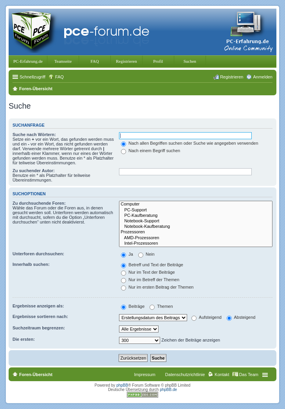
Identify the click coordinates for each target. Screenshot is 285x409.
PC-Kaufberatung (196, 215)
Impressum (144, 374)
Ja (127, 254)
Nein (146, 254)
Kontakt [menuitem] (222, 374)
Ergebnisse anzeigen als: (38, 306)
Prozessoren (196, 232)
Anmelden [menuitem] (262, 77)
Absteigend (241, 317)
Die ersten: (24, 339)
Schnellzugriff (32, 77)
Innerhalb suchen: (31, 264)
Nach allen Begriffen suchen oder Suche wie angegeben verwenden (189, 143)
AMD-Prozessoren (196, 238)
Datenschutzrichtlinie (185, 374)
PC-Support (196, 210)
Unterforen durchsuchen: (38, 253)
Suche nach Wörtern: (34, 134)
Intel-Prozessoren (196, 243)
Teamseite (63, 61)
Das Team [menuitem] (248, 374)
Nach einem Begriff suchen (150, 150)
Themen (161, 306)
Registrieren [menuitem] (231, 77)
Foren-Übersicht (35, 374)
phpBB (122, 385)
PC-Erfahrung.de (28, 61)
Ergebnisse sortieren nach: (40, 316)
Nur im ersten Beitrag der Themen (157, 287)
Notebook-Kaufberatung (196, 226)
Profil (158, 61)
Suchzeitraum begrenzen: (39, 327)
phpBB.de (168, 389)
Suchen (190, 61)
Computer (196, 204)
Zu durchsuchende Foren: (39, 203)
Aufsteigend (206, 317)
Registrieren (126, 61)
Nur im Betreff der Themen (150, 279)
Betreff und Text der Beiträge (152, 264)
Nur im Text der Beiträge (148, 272)
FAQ (94, 61)
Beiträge (132, 306)
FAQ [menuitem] (59, 77)
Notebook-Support (196, 221)
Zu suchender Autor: (34, 170)
